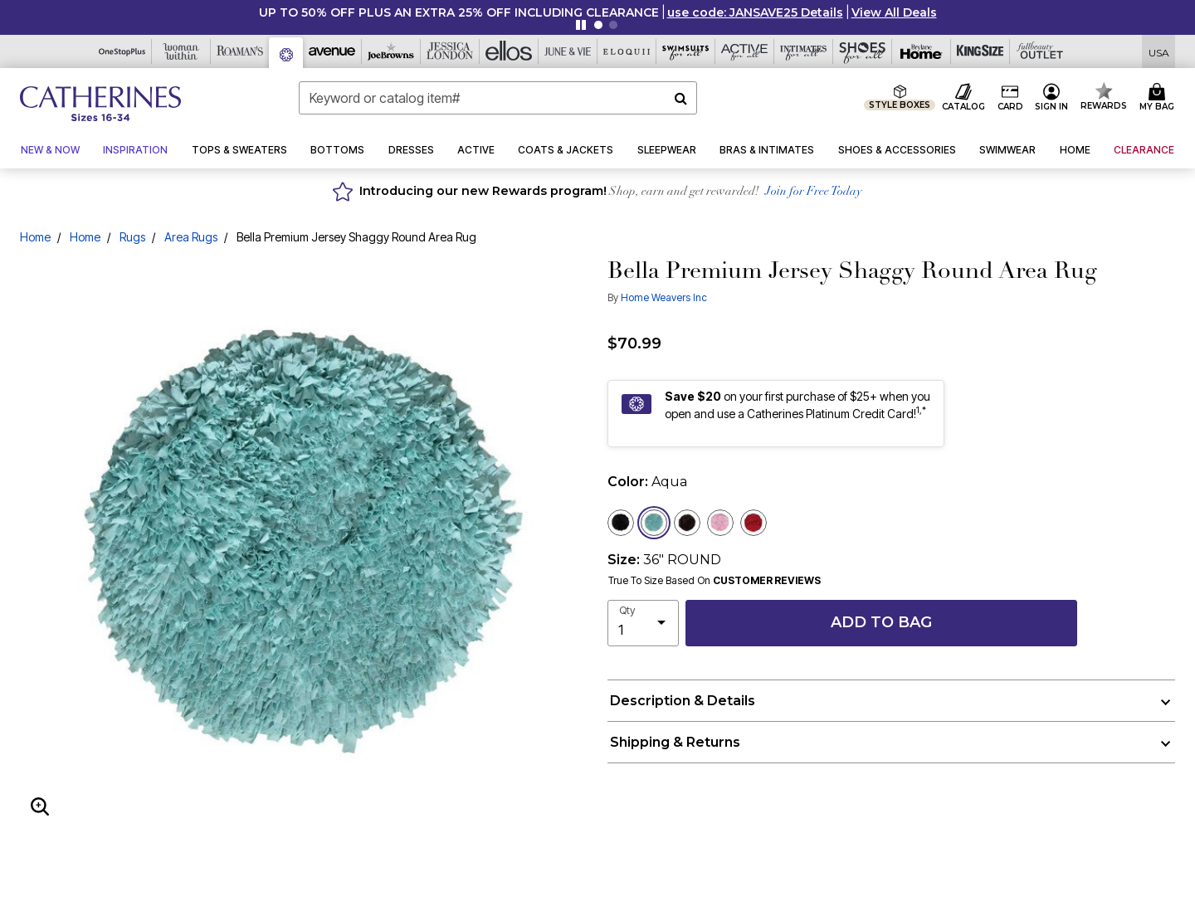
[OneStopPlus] (122, 51)
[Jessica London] (450, 51)
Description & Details (682, 701)
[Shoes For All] (862, 51)
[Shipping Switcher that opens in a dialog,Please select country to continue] (1159, 52)
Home (35, 237)
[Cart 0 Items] (1159, 98)
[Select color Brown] (687, 522)
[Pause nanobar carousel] (581, 25)
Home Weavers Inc (664, 297)
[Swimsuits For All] (685, 51)
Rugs (132, 237)
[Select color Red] (753, 522)
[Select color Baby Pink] (720, 522)
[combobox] (498, 97)
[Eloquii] (627, 51)
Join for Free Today (813, 192)
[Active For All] (744, 51)
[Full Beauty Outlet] (1039, 51)
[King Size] (980, 51)
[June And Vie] (568, 51)
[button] (755, 12)
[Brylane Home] (921, 51)
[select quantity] (643, 623)
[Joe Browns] (391, 51)
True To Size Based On (714, 581)
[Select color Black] (620, 522)
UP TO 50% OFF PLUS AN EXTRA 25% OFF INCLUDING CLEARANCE (459, 12)
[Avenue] (332, 51)
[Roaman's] (240, 51)
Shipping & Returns (675, 742)
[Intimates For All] (803, 51)
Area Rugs (190, 237)
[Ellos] (509, 51)
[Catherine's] (286, 52)
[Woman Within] (181, 51)
